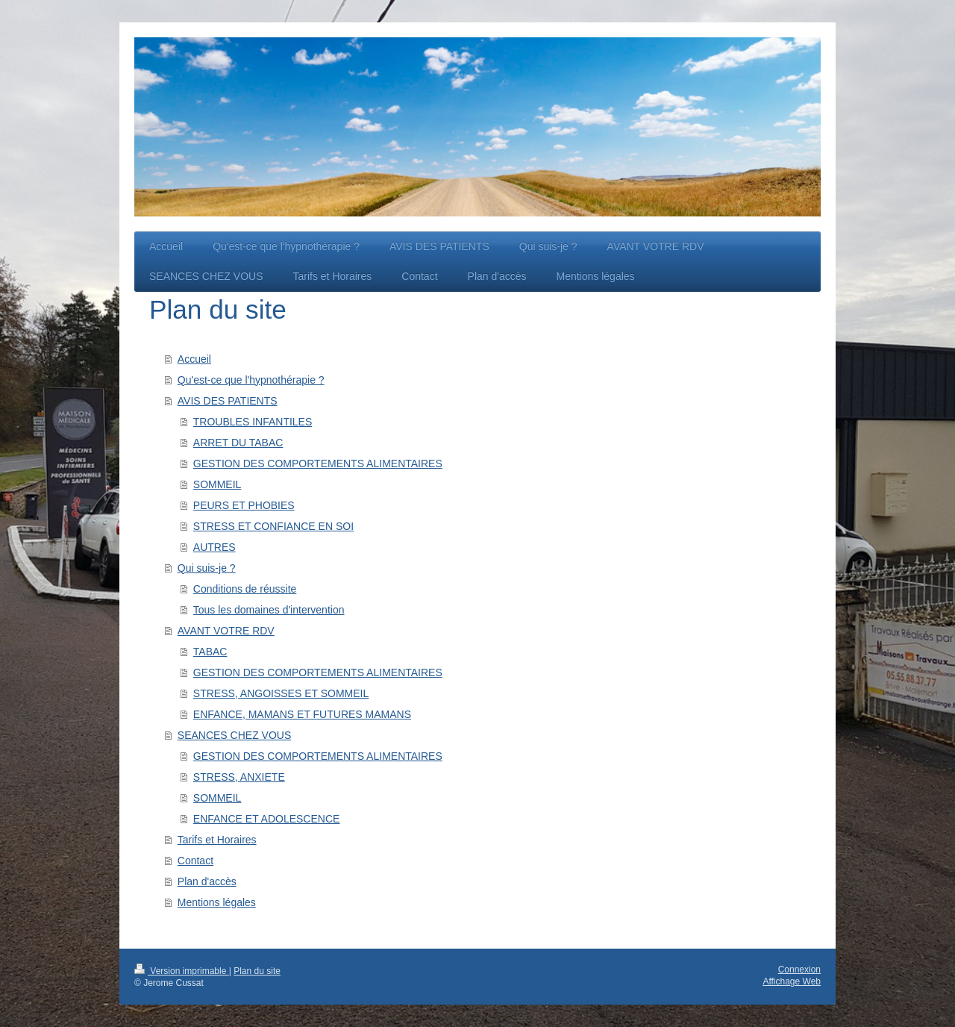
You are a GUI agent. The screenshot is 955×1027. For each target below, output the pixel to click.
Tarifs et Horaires (217, 840)
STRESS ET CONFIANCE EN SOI (273, 526)
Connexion (799, 969)
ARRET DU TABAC (238, 443)
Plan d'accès (207, 881)
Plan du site (257, 971)
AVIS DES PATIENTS (228, 401)
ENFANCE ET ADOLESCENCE (266, 819)
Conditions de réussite (245, 589)
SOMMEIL (217, 484)
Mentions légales (217, 902)
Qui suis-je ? (207, 568)
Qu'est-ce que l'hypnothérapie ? (251, 380)
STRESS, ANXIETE (239, 777)
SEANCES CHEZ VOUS (234, 735)
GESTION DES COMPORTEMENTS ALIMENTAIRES (317, 463)
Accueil (194, 359)
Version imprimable (181, 971)
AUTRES (214, 547)
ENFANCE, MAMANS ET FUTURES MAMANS (302, 714)
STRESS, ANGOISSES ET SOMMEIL (281, 693)
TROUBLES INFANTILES (252, 422)
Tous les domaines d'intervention (269, 610)
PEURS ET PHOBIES (244, 505)
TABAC (210, 652)
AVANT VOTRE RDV (226, 631)
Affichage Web (792, 981)
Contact (195, 861)
